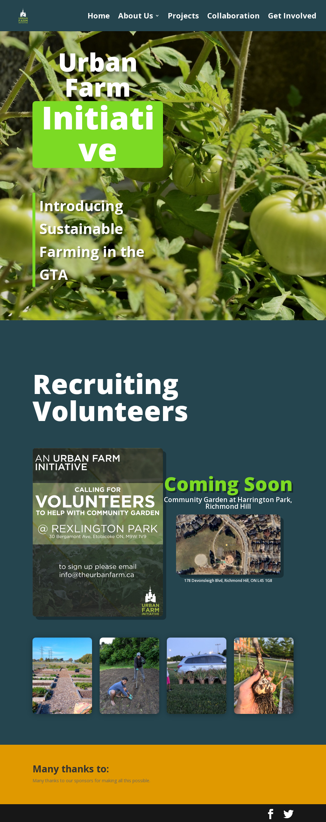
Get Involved (292, 17)
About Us (135, 17)
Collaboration (233, 17)
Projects (183, 17)
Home (99, 17)
